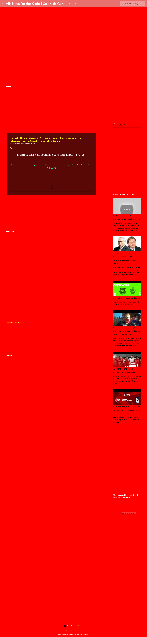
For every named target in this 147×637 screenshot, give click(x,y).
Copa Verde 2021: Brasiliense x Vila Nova (126, 298)
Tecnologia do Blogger (73, 626)
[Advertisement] (51, 68)
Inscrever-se (73, 3)
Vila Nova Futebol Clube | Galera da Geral (35, 4)
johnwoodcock (79, 630)
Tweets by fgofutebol (120, 125)
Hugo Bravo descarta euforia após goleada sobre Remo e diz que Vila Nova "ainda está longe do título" (126, 331)
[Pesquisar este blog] (134, 3)
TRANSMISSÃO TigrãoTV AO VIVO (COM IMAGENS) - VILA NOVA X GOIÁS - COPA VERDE (127, 410)
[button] (11, 147)
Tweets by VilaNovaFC (14, 322)
